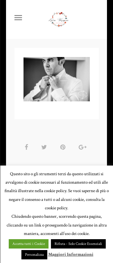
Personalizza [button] (34, 254)
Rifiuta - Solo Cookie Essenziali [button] (78, 243)
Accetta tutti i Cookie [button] (28, 243)
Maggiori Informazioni (70, 254)
